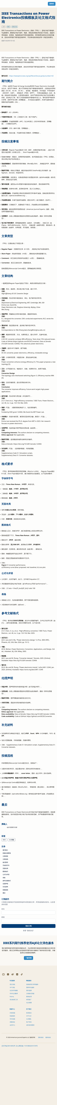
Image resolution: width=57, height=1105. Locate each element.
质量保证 (12, 1079)
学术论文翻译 (14, 1050)
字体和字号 (6, 898)
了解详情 (28, 991)
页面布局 (5, 901)
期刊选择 (29, 1047)
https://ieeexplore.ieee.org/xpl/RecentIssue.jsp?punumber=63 (31, 109)
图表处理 (29, 1053)
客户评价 (29, 1079)
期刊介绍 (14, 27)
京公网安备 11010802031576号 (27, 1103)
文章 (3, 27)
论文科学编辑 (14, 1047)
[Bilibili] (3, 1031)
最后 (4, 925)
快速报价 (12, 1073)
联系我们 (29, 1070)
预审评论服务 (30, 1044)
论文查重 (29, 1059)
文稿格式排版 (30, 1050)
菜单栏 (51, 4)
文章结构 (5, 892)
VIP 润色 (12, 1044)
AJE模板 (11, 872)
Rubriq (12, 1053)
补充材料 (5, 919)
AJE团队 (28, 1076)
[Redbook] (17, 1031)
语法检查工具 (14, 1056)
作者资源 (12, 1070)
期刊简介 (5, 883)
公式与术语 (6, 907)
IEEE (4, 872)
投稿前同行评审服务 (32, 1041)
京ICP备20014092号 (8, 1103)
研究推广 (29, 1056)
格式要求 (5, 895)
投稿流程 (5, 922)
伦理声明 (5, 916)
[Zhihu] (8, 1031)
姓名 (3, 942)
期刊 (8, 27)
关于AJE (28, 1073)
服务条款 (48, 1094)
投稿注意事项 (7, 886)
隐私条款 (41, 1094)
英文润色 (12, 1041)
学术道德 (12, 1076)
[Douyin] (22, 1031)
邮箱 (3, 950)
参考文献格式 (7, 913)
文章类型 (5, 889)
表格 (4, 910)
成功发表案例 (30, 1082)
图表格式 (5, 904)
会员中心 (12, 1082)
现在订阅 (28, 959)
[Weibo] (12, 1031)
